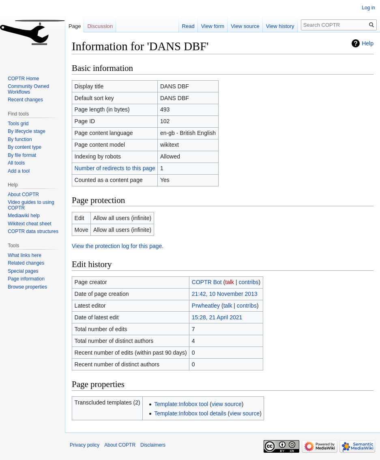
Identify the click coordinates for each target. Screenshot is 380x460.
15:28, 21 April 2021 (217, 317)
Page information (26, 279)
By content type (24, 147)
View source (245, 26)
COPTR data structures (33, 231)
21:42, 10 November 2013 (225, 294)
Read (188, 26)
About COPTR (23, 194)
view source (227, 404)
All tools (16, 163)
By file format (22, 155)
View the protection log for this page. (117, 246)
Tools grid (18, 123)
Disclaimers (152, 445)
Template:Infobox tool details (190, 413)
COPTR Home (23, 78)
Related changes (26, 263)
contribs (249, 282)
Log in (368, 8)
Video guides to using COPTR (31, 205)
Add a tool (19, 171)
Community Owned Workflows (28, 89)
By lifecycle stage (26, 131)
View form (213, 26)
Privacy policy (84, 445)
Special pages (23, 271)
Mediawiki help (24, 215)
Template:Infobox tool (181, 404)
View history (280, 26)
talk (229, 282)
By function (20, 139)
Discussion (100, 26)
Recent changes (25, 100)
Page (75, 26)
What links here (24, 255)
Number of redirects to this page (115, 168)
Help (368, 43)
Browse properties (27, 287)
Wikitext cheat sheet (29, 224)
